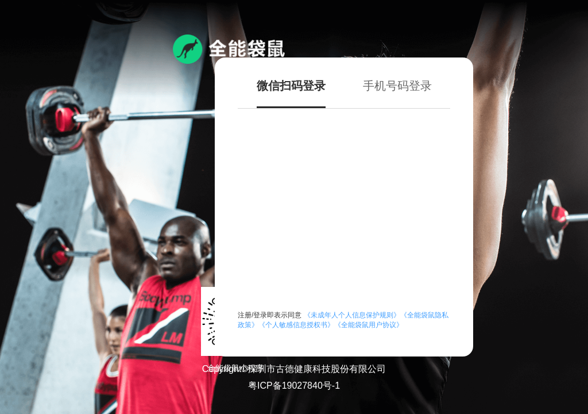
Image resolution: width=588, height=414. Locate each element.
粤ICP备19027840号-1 (294, 385)
